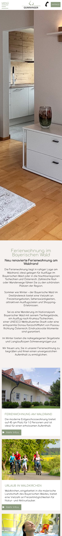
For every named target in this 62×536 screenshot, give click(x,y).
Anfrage (56, 4)
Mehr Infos (12, 432)
